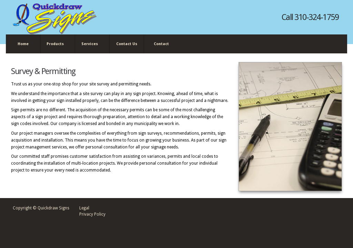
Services (91, 44)
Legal (84, 208)
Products (56, 44)
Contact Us (126, 44)
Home (23, 44)
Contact (161, 44)
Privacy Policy (92, 214)
